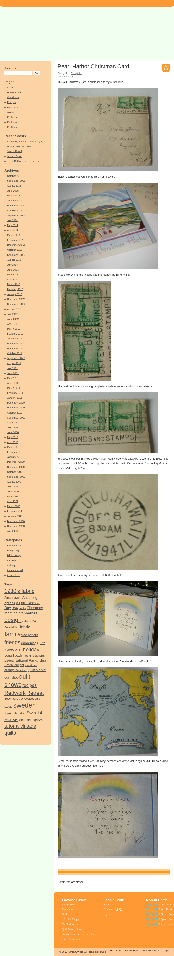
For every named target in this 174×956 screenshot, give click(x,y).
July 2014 (12, 220)
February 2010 (15, 452)
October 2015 (14, 176)
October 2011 (14, 353)
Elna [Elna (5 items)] (33, 621)
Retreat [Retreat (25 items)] (35, 693)
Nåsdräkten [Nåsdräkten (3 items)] (31, 665)
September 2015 (16, 180)
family (70, 872)
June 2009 (13, 491)
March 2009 (13, 506)
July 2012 (12, 314)
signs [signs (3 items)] (37, 698)
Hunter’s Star (14, 92)
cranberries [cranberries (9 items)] (27, 613)
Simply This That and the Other (79, 934)
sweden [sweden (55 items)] (24, 705)
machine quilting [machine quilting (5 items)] (34, 655)
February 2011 (15, 393)
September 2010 (16, 417)
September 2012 (16, 304)
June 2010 (13, 432)
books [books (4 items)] (22, 608)
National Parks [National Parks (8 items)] (26, 660)
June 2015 (13, 190)
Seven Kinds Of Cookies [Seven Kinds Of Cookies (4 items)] (19, 698)
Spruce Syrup (14, 156)
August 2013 (14, 259)
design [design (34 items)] (12, 620)
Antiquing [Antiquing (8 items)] (29, 598)
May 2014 (12, 225)
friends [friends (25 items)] (12, 642)
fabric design (14, 555)
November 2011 (16, 348)
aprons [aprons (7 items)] (9, 603)
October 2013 (14, 249)
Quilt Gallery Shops (72, 929)
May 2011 (12, 378)
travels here (13, 575)
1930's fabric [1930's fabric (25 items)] (19, 591)
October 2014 (14, 210)
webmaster (116, 950)
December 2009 (16, 461)
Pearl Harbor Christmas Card (93, 66)
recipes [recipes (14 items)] (29, 685)
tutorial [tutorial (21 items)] (12, 726)
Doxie (65, 914)
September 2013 (16, 255)
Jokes (10, 112)
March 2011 (13, 388)
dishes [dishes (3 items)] (25, 621)
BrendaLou (68, 909)
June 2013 (13, 269)
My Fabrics (13, 122)
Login (166, 950)
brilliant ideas (14, 545)
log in (107, 914)
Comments (113, 909)
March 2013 (13, 284)
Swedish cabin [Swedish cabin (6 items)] (15, 713)
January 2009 (14, 516)
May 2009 (12, 496)
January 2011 (14, 397)
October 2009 (14, 472)
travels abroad (15, 570)
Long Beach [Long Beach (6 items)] (13, 655)
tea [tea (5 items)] (40, 720)
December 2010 (16, 402)
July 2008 (12, 531)
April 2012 (12, 324)
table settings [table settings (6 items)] (28, 720)
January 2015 (14, 200)
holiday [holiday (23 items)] (31, 649)
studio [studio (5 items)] (8, 706)
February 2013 (15, 289)
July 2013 (12, 264)
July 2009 (12, 486)
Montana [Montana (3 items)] (9, 661)
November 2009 (16, 467)
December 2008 (16, 521)
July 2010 (12, 427)
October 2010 (14, 412)
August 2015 (14, 185)
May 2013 (12, 274)
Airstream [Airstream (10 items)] (12, 597)
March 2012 (13, 328)
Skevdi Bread (14, 151)
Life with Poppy (70, 919)
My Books (12, 117)
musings (11, 560)
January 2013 (14, 294)
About (10, 87)
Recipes (11, 102)
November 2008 (16, 526)
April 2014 (12, 230)
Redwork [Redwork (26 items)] (15, 693)
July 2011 (12, 368)
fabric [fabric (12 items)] (25, 627)
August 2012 (14, 309)
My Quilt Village (70, 924)
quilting (11, 565)
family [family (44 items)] (12, 634)
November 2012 (16, 299)
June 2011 (13, 373)
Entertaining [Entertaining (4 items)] (11, 627)
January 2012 (14, 338)
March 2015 (13, 195)
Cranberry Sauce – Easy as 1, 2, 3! (26, 141)
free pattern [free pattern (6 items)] (29, 635)
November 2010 (16, 407)
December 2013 (16, 245)
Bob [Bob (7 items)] (15, 608)
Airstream (12, 107)
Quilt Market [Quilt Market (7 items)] (37, 670)
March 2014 (13, 235)
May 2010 (12, 437)
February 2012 (15, 333)
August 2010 (14, 422)
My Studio (12, 127)
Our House (13, 97)
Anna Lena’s (69, 904)
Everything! (13, 550)
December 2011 (16, 343)
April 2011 (12, 383)
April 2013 (12, 279)
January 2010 (14, 457)
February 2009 (15, 511)
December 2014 (16, 205)
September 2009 (16, 476)
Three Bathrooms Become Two (24, 161)
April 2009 (12, 501)
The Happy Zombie (72, 939)
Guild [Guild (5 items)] (18, 650)
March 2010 (13, 447)
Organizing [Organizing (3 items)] (21, 670)
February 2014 (15, 240)
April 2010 (12, 442)
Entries (131, 950)
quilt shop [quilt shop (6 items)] (11, 677)
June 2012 (13, 319)
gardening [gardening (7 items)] (29, 643)
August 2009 (14, 481)
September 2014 (16, 215)
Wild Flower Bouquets (19, 146)
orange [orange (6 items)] (9, 670)
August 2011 (14, 363)
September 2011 (16, 358)
